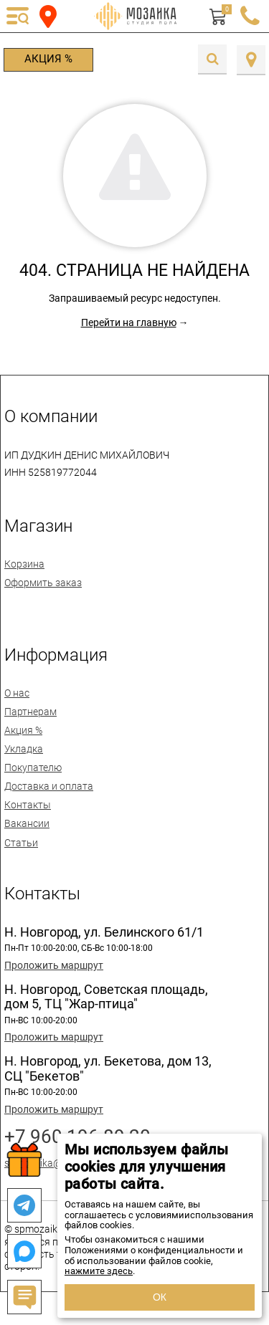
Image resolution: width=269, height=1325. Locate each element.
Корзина (24, 564)
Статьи (21, 842)
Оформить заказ (43, 582)
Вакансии (26, 823)
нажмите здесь (99, 1271)
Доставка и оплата (48, 786)
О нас (16, 693)
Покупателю (33, 767)
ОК (159, 1297)
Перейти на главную (128, 322)
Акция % (48, 58)
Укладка (23, 749)
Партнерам (30, 711)
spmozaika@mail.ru (48, 1163)
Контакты (27, 804)
